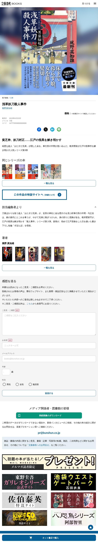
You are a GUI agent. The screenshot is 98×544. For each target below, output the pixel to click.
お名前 (4, 340)
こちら (30, 303)
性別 (4, 380)
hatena (52, 129)
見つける (86, 3)
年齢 (4, 366)
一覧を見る (49, 183)
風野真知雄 (7, 108)
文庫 (11, 98)
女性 (22, 384)
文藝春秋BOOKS (11, 3)
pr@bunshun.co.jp (49, 432)
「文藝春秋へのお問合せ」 (39, 445)
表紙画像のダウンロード (50, 415)
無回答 (36, 384)
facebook (39, 129)
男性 (9, 384)
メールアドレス (8, 353)
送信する (49, 393)
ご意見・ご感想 (8, 310)
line (59, 129)
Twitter (46, 129)
